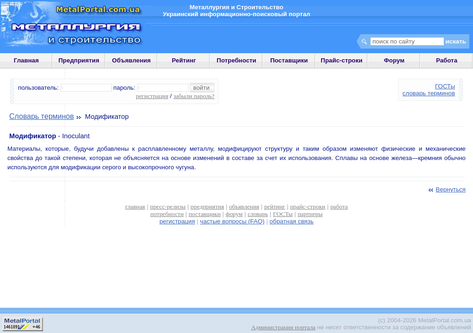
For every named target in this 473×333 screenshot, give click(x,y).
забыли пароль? (193, 95)
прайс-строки (307, 206)
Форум (394, 60)
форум (234, 213)
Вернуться (446, 189)
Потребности (236, 60)
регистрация (152, 95)
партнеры (309, 213)
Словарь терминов (41, 116)
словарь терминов (428, 93)
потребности (167, 213)
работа (339, 206)
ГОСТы (445, 86)
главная (135, 206)
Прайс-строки (341, 60)
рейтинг (274, 206)
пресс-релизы (168, 206)
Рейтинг (184, 60)
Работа (446, 60)
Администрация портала (283, 327)
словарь (258, 213)
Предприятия (79, 60)
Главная (26, 60)
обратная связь (292, 221)
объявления (244, 206)
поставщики (204, 213)
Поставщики (289, 60)
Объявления (131, 60)
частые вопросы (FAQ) (232, 221)
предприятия (207, 206)
